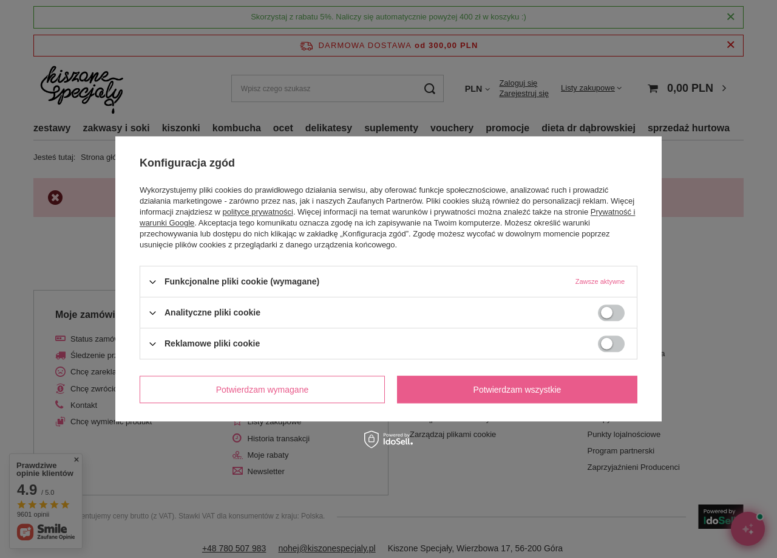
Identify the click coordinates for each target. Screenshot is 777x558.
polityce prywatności (258, 211)
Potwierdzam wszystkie (517, 389)
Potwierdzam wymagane (262, 389)
